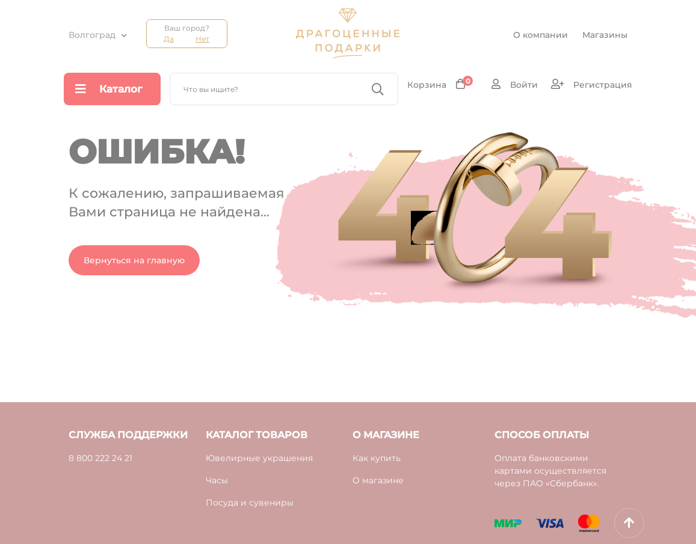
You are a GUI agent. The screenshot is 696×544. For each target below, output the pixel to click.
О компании (540, 34)
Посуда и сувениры (250, 502)
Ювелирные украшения (259, 458)
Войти (514, 84)
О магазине (378, 480)
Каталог (109, 89)
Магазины (604, 34)
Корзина (439, 84)
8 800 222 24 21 (100, 458)
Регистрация (591, 84)
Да (169, 38)
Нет (202, 38)
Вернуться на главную (134, 260)
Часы (217, 480)
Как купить (377, 458)
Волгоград (92, 34)
